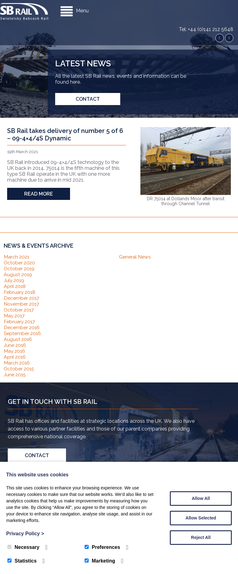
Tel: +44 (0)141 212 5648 (206, 6)
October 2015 (19, 369)
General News (135, 257)
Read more (38, 194)
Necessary (23, 547)
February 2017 (20, 322)
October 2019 (19, 269)
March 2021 (17, 257)
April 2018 (15, 286)
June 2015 (15, 375)
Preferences (102, 547)
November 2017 (22, 304)
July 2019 (14, 280)
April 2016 (15, 357)
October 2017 (19, 310)
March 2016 (17, 363)
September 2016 (23, 333)
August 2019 (18, 274)
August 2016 (18, 339)
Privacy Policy (25, 533)
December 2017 (22, 298)
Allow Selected (201, 517)
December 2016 (22, 327)
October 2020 (20, 263)
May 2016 (15, 351)
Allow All (201, 498)
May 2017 (15, 316)
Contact (88, 99)
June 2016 (15, 345)
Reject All (200, 537)
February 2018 (20, 292)
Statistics (22, 560)
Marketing (100, 560)
